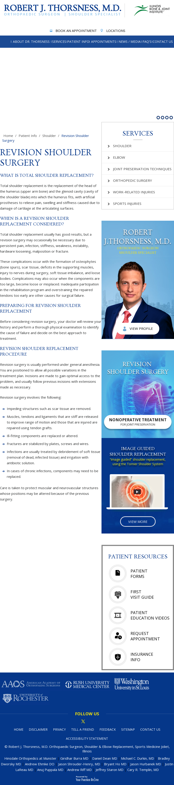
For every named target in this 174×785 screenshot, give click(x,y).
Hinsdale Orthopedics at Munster (30, 758)
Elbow (116, 157)
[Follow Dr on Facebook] (75, 721)
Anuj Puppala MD (50, 769)
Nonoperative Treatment (138, 421)
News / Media (129, 41)
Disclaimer (38, 729)
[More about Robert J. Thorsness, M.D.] (64, 10)
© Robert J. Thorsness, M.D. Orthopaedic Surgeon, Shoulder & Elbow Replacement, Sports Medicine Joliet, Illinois (87, 748)
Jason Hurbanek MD (145, 764)
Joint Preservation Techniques (140, 169)
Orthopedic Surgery (130, 180)
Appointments (103, 41)
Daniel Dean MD (104, 758)
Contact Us (163, 41)
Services (59, 41)
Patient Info (78, 41)
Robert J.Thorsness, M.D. (138, 241)
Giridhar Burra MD (74, 758)
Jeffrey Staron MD (109, 769)
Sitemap (128, 729)
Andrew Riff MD (79, 769)
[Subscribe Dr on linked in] (90, 721)
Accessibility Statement (87, 738)
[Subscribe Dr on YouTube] (98, 721)
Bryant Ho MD (115, 764)
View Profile (138, 328)
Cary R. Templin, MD (143, 769)
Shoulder (49, 135)
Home (8, 135)
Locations (112, 31)
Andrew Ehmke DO (39, 764)
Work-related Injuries (131, 192)
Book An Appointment (73, 31)
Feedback (107, 729)
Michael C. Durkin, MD (137, 758)
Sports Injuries (124, 203)
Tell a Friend (82, 729)
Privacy (59, 729)
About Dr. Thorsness (31, 41)
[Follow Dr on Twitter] (83, 721)
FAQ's (147, 41)
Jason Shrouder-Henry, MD (79, 764)
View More (137, 521)
